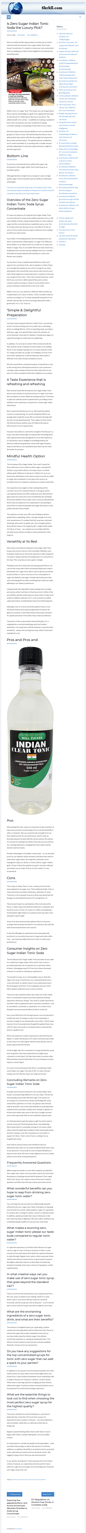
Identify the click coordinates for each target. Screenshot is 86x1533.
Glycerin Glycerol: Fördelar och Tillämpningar (66, 36)
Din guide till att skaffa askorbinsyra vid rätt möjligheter (67, 125)
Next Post (48, 1494)
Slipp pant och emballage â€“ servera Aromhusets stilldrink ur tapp (68, 152)
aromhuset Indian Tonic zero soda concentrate (28, 1479)
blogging (21, 35)
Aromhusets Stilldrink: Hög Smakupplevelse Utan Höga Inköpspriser (68, 75)
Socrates (18, 1529)
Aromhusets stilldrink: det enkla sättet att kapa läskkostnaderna (69, 208)
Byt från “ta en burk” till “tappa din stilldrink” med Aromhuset (68, 45)
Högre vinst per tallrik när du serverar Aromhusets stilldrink (69, 54)
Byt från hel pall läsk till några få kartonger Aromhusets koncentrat (68, 84)
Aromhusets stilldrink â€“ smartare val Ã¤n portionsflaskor (68, 161)
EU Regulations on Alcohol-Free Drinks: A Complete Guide (42, 1502)
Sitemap (62, 245)
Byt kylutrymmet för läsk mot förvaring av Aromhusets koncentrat (68, 190)
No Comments (32, 35)
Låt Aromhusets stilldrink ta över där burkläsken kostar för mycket (68, 99)
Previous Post (15, 1494)
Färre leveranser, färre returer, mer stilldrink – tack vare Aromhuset (67, 107)
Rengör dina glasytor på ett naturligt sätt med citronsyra (68, 116)
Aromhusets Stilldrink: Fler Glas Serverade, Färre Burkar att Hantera (69, 170)
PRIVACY (62, 241)
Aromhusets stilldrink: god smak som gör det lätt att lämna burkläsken (69, 199)
